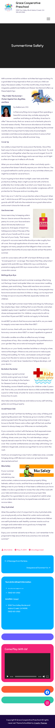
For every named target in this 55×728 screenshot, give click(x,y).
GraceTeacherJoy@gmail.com (16, 588)
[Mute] (44, 676)
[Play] (7, 676)
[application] (27, 666)
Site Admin (8, 550)
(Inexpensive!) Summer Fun (37, 568)
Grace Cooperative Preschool (28, 5)
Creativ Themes (40, 723)
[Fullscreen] (47, 676)
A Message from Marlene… (17, 561)
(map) (15, 599)
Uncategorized (37, 550)
